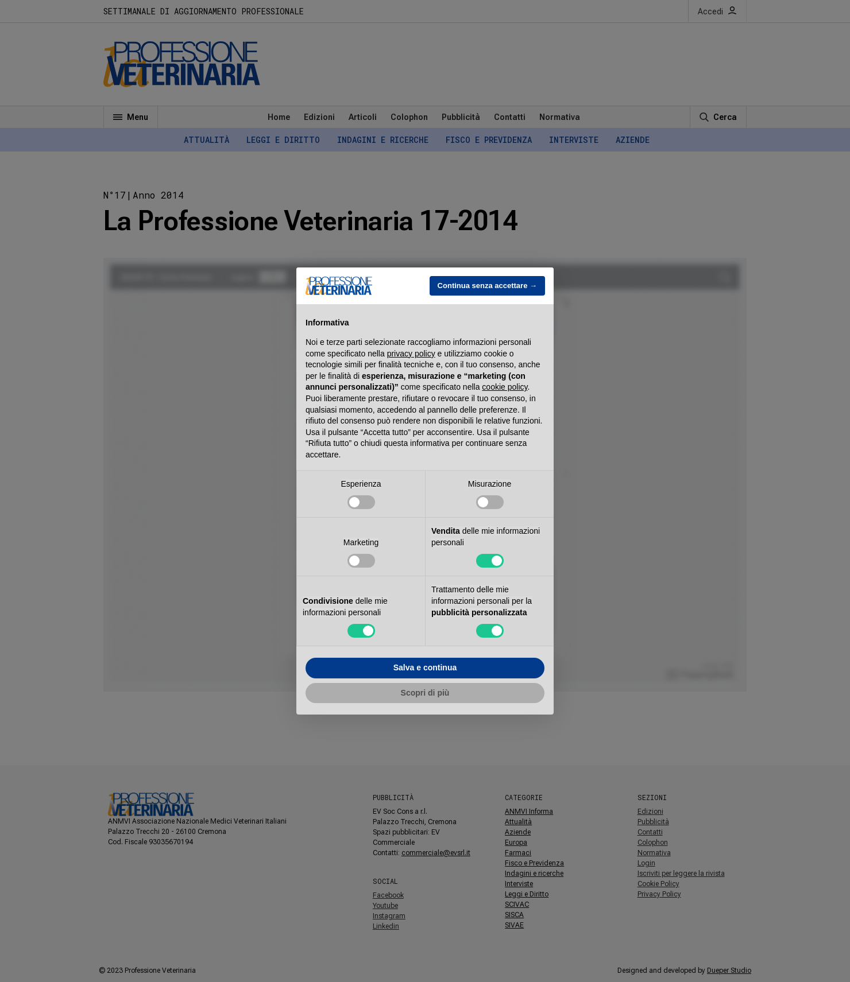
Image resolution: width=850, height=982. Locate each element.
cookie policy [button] (504, 386)
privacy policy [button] (411, 353)
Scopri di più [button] (425, 692)
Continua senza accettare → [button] (487, 285)
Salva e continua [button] (425, 667)
